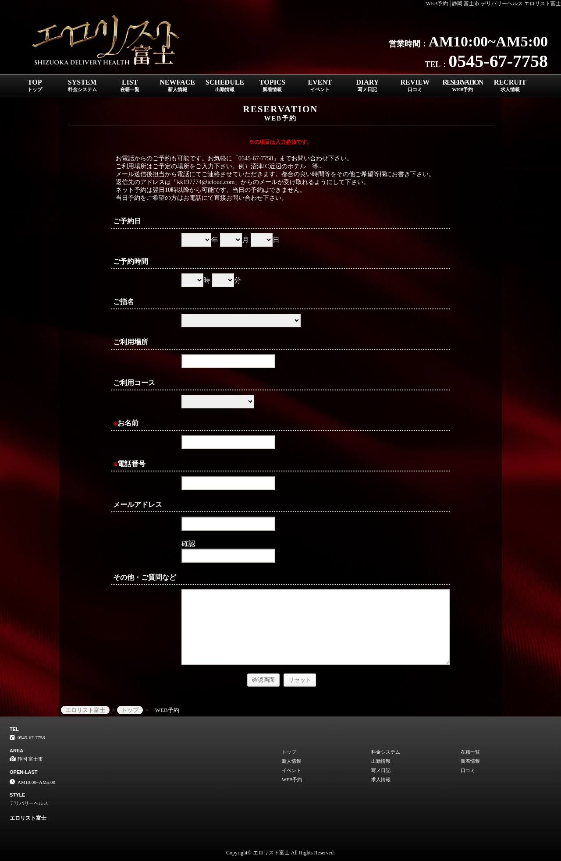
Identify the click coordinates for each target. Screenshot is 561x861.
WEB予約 (292, 779)
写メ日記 (381, 770)
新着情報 (470, 761)
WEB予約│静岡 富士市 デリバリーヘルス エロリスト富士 (493, 3)
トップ (289, 752)
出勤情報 (381, 761)
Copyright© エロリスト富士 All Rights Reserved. (280, 853)
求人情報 (381, 779)
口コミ (468, 770)
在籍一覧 (470, 752)
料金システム (385, 752)
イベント (291, 770)
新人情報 (291, 761)
